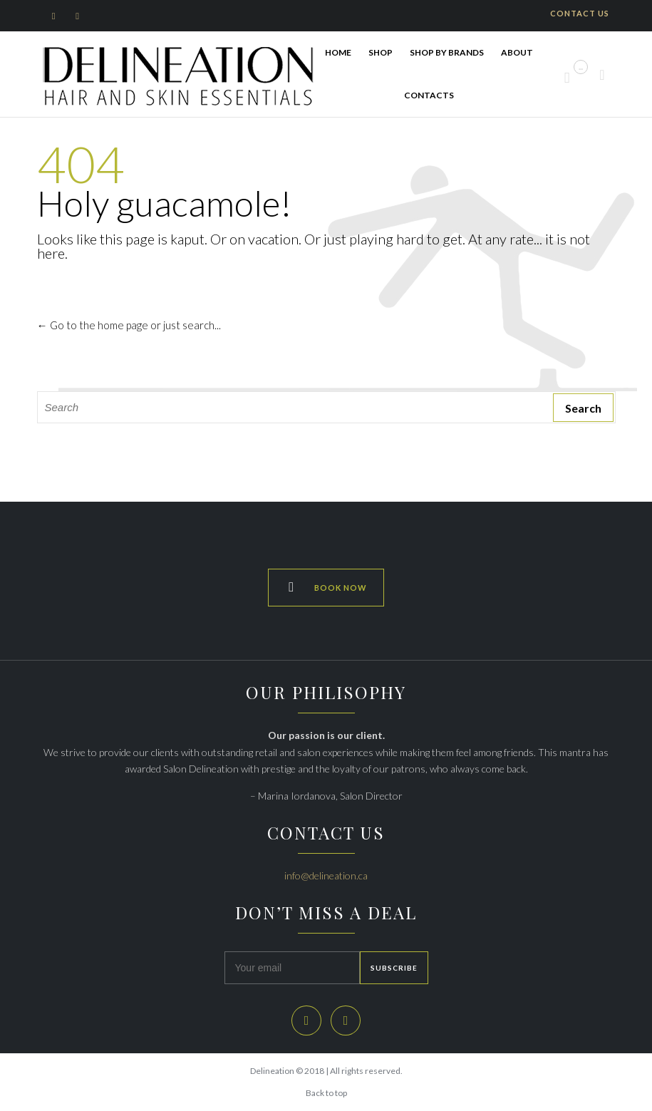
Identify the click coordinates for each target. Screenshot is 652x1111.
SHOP (380, 52)
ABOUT (517, 52)
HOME (338, 52)
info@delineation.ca (326, 875)
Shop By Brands (447, 52)
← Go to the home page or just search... (129, 325)
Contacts (429, 95)
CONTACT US (579, 13)
